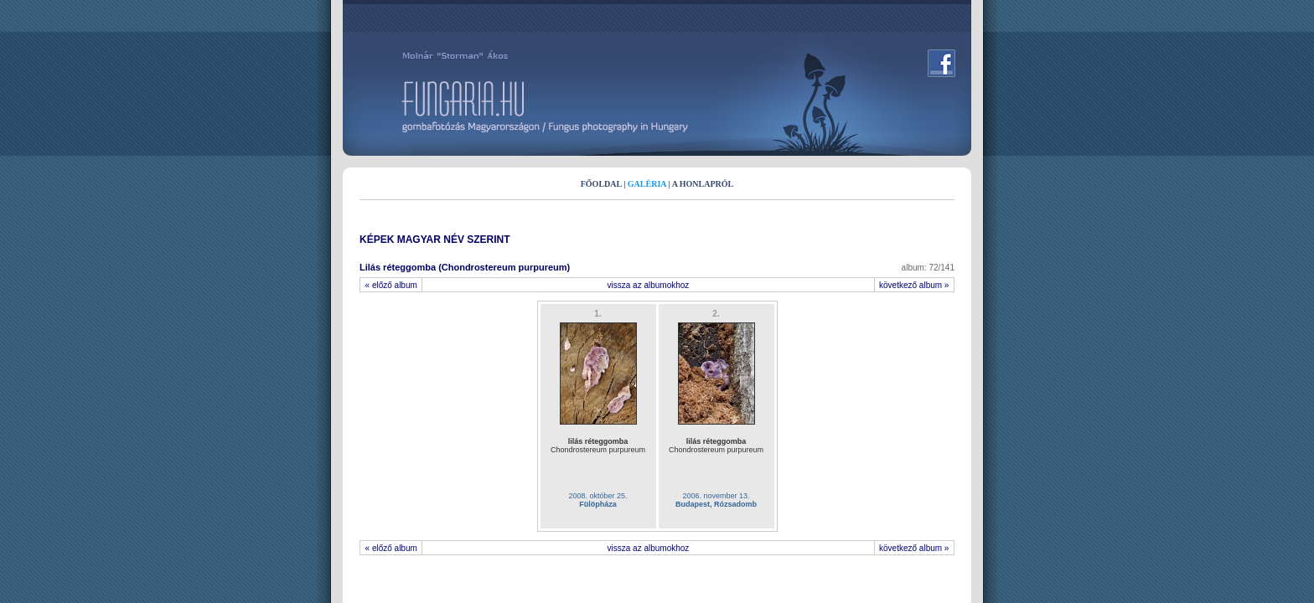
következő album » (914, 285)
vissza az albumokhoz (649, 285)
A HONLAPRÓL (703, 183)
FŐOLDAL (601, 183)
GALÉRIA (647, 183)
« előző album (391, 285)
